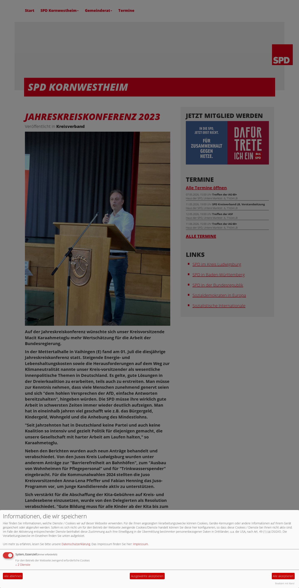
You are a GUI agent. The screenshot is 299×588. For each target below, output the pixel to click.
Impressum (140, 544)
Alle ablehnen (13, 576)
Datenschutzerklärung (76, 544)
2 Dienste (22, 565)
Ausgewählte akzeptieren (147, 576)
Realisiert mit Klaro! (284, 583)
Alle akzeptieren (283, 576)
